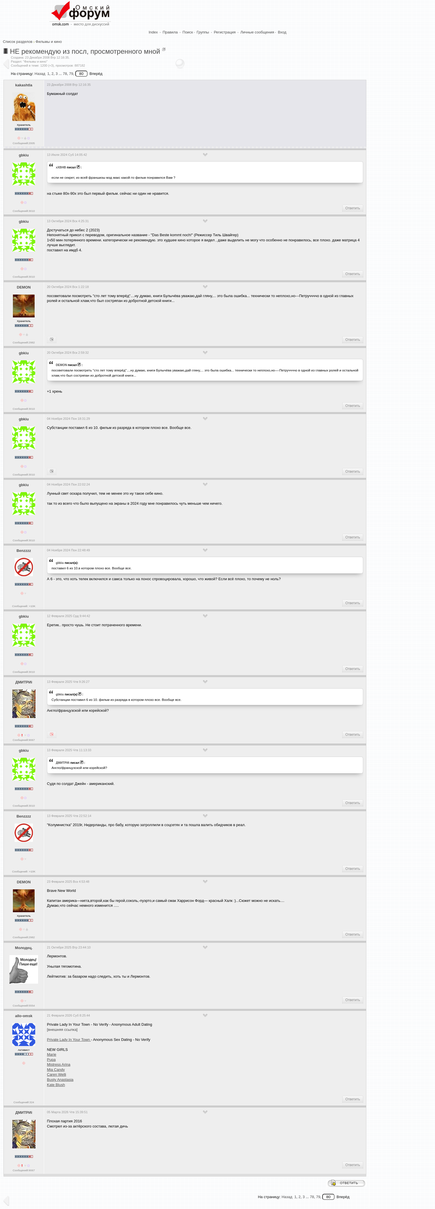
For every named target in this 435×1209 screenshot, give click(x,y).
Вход (282, 32)
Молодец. (23, 948)
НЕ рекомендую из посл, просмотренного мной (85, 51)
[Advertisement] (151, 118)
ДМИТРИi (23, 682)
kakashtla (23, 85)
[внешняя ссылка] (62, 1029)
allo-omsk (24, 1016)
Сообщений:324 (23, 1102)
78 (65, 73)
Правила (170, 32)
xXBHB (61, 167)
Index (153, 32)
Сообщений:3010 (24, 210)
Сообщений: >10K (23, 606)
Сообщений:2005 (24, 143)
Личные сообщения (257, 32)
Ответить (352, 208)
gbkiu (24, 155)
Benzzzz (24, 550)
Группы (203, 32)
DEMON (24, 287)
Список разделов (17, 41)
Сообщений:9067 (24, 739)
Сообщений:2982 (24, 342)
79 (71, 73)
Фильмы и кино (48, 41)
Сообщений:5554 (24, 1005)
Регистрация (225, 32)
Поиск (188, 32)
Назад (40, 73)
